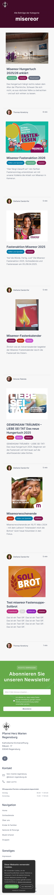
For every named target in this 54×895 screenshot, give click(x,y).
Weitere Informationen (24, 882)
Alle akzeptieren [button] (11, 886)
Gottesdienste (8, 815)
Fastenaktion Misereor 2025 (26, 247)
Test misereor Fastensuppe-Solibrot (26, 604)
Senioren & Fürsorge (10, 830)
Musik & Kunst (8, 835)
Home (4, 810)
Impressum (6, 856)
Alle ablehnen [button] (26, 886)
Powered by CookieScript (18, 890)
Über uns (6, 820)
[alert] (18, 876)
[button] (49, 5)
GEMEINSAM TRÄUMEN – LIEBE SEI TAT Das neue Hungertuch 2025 (24, 428)
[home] (5, 4)
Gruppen (5, 840)
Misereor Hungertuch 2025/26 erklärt (21, 71)
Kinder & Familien (9, 825)
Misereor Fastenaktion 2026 (26, 158)
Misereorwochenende (22, 513)
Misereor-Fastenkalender (24, 335)
